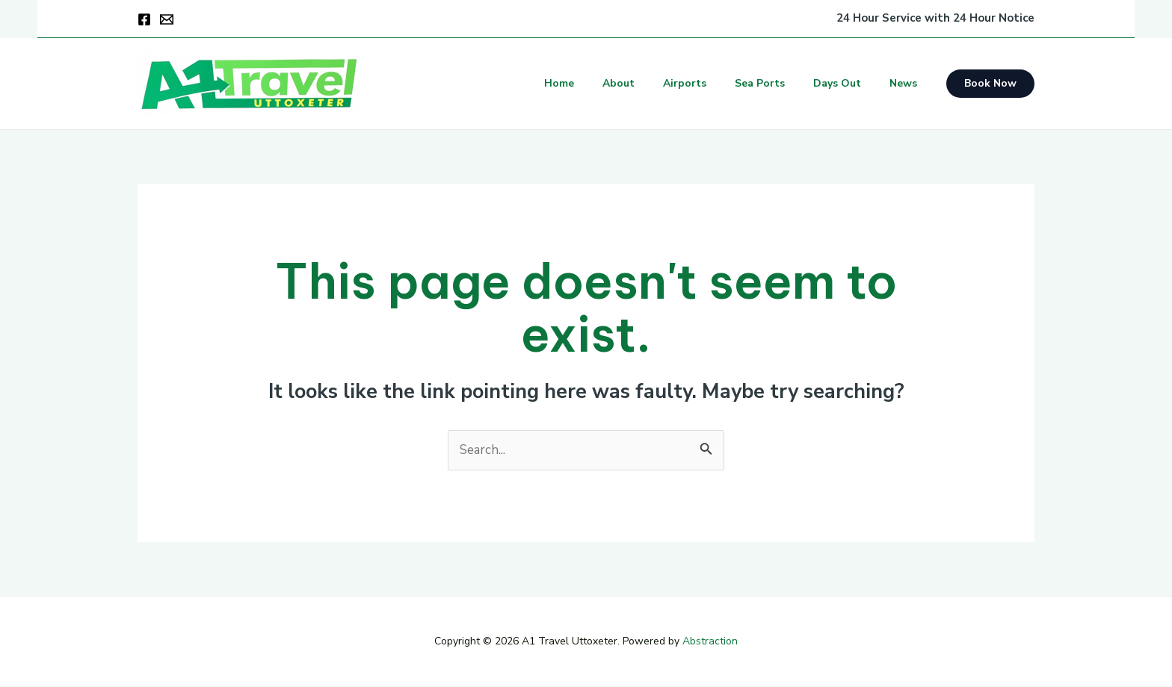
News (907, 83)
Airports (710, 83)
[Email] (166, 19)
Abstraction (710, 642)
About (652, 83)
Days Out (848, 83)
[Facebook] (144, 19)
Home (600, 83)
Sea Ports (778, 83)
